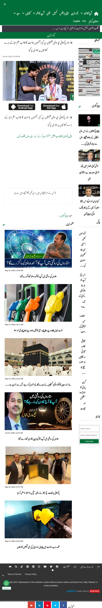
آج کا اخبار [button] (86, 13)
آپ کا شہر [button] (38, 13)
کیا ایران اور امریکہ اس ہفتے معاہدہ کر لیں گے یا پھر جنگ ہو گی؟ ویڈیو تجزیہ (89, 207)
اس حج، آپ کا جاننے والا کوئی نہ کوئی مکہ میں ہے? (81, 290)
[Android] (8, 566)
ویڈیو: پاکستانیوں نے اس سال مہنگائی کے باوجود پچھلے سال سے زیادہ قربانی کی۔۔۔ (89, 137)
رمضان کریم (94, 21)
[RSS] (14, 566)
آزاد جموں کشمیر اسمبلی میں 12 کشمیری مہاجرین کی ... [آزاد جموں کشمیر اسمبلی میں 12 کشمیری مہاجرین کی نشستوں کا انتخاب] (82, 249)
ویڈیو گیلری (64, 215)
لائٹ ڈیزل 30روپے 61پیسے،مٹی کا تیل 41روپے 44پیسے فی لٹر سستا (38, 330)
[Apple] (51, 570)
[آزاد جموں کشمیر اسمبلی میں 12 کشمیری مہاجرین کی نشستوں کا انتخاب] (93, 238)
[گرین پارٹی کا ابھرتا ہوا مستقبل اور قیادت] (93, 386)
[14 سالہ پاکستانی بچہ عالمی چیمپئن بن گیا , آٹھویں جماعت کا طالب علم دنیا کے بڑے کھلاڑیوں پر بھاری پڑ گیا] (63, 605)
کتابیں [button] (26, 13)
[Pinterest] (26, 566)
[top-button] (3, 575)
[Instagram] (37, 566)
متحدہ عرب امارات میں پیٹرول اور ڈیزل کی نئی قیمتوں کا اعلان (38, 547)
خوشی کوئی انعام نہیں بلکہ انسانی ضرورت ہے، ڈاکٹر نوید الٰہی (89, 172)
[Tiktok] (20, 566)
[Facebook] (55, 566)
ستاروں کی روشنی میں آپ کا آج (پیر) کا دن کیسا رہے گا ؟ (38, 439)
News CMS (82, 591)
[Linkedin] (31, 566)
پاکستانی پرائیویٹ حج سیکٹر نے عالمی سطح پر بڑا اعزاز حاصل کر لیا (38, 493)
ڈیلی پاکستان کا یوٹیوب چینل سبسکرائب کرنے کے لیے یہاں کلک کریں (44, 136)
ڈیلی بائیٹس (64, 13)
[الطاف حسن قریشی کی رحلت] (93, 320)
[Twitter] (49, 566)
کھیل (54, 13)
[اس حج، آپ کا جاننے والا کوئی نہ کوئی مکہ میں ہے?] (93, 279)
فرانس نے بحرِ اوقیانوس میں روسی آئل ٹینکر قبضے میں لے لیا (35, 193)
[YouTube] (43, 566)
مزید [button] (16, 13)
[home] (96, 14)
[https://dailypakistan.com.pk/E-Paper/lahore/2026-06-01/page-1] (89, 72)
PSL (84, 21)
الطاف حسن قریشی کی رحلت (82, 323)
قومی (48, 13)
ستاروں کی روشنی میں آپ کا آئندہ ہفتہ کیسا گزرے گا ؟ (38, 276)
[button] (5, 4)
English (76, 21)
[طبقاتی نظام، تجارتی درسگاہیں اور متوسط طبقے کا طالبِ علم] (93, 345)
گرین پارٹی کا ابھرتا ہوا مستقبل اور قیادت (82, 395)
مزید (4, 224)
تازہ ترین (74, 13)
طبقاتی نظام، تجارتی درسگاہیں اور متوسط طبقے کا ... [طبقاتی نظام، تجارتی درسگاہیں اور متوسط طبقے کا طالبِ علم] (82, 356)
